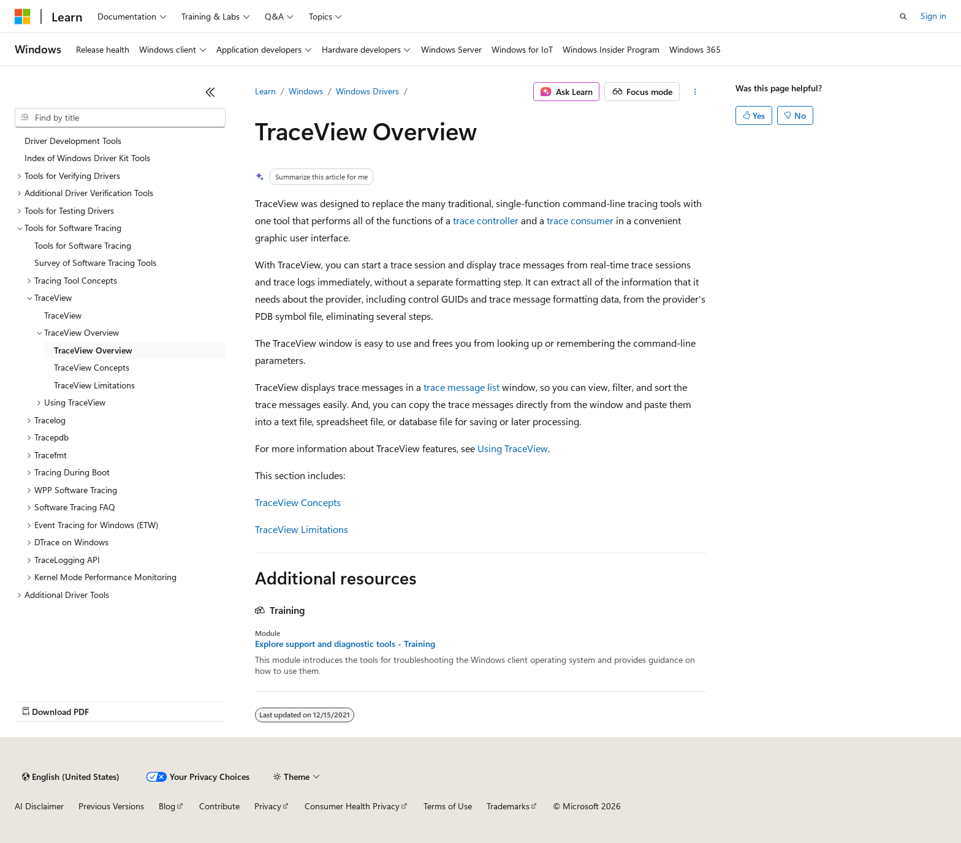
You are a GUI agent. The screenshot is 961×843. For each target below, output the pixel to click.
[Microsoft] (23, 17)
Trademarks (508, 806)
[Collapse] (210, 92)
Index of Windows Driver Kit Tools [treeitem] (87, 158)
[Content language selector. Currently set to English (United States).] (71, 777)
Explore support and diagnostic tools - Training (345, 643)
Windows (306, 91)
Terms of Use (448, 806)
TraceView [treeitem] (63, 315)
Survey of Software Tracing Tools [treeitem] (95, 262)
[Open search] (903, 17)
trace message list (461, 386)
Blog (167, 806)
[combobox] (120, 117)
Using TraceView (512, 448)
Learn (265, 91)
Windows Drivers (367, 91)
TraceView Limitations (301, 529)
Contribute (219, 806)
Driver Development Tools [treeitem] (73, 140)
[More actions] (695, 92)
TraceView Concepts (298, 502)
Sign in (933, 15)
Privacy (267, 806)
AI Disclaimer (39, 806)
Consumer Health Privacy (352, 806)
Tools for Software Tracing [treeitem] (82, 245)
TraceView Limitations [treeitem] (94, 385)
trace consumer (580, 220)
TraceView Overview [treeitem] (93, 350)
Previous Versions (111, 806)
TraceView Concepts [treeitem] (91, 367)
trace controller (485, 220)
